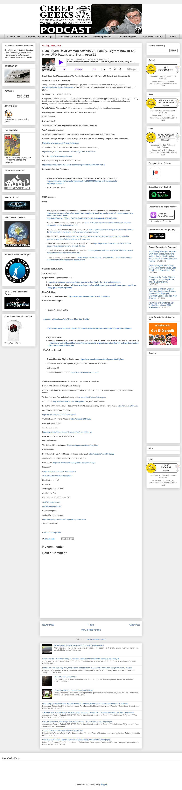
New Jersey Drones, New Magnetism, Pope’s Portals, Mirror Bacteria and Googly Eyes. (77, 722)
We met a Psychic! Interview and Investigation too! (62, 730)
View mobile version (91, 630)
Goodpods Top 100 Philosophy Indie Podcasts (163, 146)
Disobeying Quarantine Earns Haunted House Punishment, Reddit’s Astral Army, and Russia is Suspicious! (85, 703)
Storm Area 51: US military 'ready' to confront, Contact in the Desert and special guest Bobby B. (81, 659)
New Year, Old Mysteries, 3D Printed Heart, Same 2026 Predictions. (161, 305)
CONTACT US (13, 36)
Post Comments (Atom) (96, 639)
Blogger (104, 784)
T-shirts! (172, 36)
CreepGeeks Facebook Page (39, 36)
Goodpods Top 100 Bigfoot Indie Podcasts (163, 112)
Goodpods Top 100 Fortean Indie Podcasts (163, 77)
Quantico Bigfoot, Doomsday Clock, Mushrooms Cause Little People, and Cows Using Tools (162, 267)
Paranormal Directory (153, 36)
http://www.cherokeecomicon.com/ (85, 372)
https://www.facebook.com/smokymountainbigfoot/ (102, 359)
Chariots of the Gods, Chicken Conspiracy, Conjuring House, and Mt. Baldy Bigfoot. (162, 279)
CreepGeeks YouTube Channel (73, 36)
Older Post (134, 625)
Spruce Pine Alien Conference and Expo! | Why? (73, 690)
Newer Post (48, 625)
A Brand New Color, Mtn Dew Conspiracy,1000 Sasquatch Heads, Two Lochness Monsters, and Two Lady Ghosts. (88, 712)
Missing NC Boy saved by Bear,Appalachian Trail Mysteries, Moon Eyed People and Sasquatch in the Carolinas (87, 668)
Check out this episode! (51, 532)
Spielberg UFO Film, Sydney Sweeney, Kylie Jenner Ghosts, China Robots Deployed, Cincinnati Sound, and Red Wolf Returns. (162, 293)
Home (92, 625)
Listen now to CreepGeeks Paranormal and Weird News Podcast (163, 83)
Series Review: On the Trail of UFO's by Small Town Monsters (79, 645)
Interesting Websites (102, 36)
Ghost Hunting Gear (127, 36)
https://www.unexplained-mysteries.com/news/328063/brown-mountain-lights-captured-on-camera (89, 328)
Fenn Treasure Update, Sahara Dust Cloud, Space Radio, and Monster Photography (76, 740)
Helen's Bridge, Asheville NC (65, 677)
